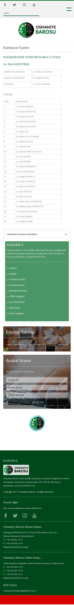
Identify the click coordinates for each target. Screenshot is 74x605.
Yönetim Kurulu (17, 279)
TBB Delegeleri (17, 296)
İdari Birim (15, 308)
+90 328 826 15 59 (14, 571)
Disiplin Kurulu (17, 285)
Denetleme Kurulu (18, 291)
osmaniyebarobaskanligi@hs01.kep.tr (19, 591)
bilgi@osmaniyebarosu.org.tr (16, 547)
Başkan (13, 274)
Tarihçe (13, 268)
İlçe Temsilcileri (17, 302)
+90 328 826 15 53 (14, 567)
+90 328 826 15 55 (14, 540)
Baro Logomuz (17, 313)
